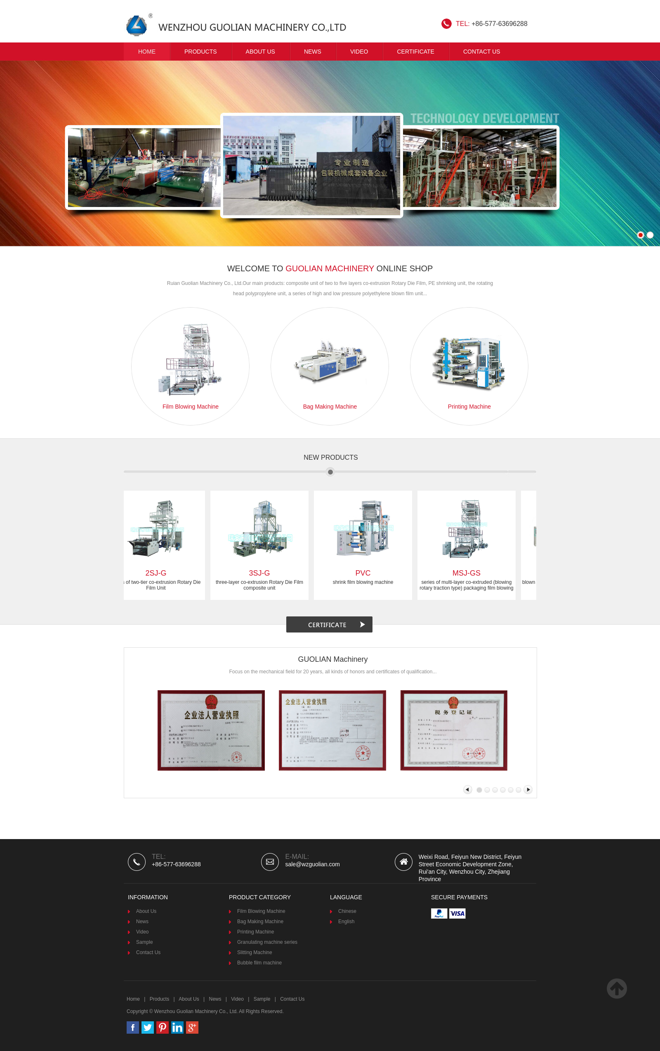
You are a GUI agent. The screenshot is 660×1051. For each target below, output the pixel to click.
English (346, 921)
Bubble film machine (259, 963)
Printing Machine (255, 932)
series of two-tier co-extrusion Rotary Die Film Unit (158, 585)
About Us (260, 51)
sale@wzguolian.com (312, 864)
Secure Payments (459, 897)
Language (346, 897)
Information (148, 897)
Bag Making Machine (260, 921)
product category (260, 897)
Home (147, 51)
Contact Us (481, 51)
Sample (144, 942)
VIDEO (359, 51)
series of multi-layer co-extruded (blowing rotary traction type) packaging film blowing (468, 585)
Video (142, 932)
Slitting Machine (254, 952)
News (312, 51)
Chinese (347, 911)
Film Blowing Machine (261, 911)
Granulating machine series (267, 942)
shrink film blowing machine (365, 582)
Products (200, 51)
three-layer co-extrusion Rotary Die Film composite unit (261, 585)
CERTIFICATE (415, 51)
